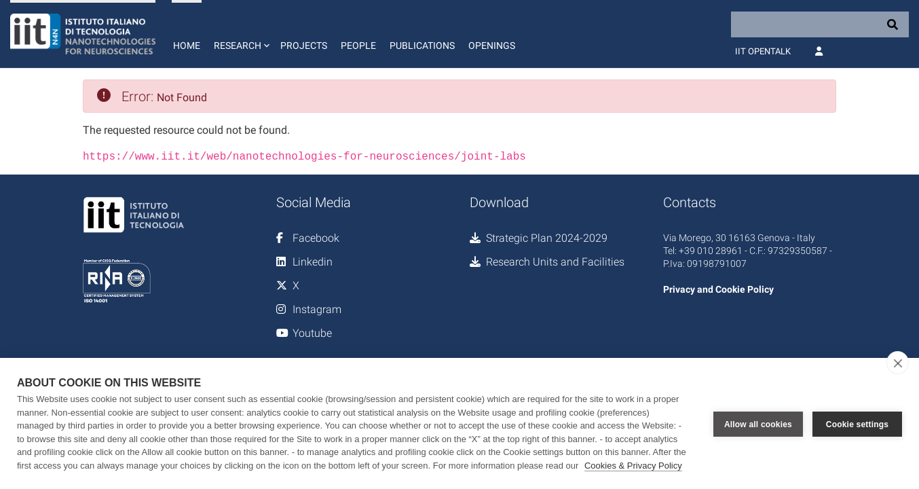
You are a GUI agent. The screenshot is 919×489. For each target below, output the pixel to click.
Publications (422, 45)
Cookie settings (857, 424)
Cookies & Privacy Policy (633, 465)
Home (186, 45)
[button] (240, 34)
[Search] (820, 24)
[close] (897, 362)
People (358, 45)
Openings (491, 45)
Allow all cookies (758, 424)
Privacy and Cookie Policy (718, 288)
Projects (303, 45)
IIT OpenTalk (763, 51)
